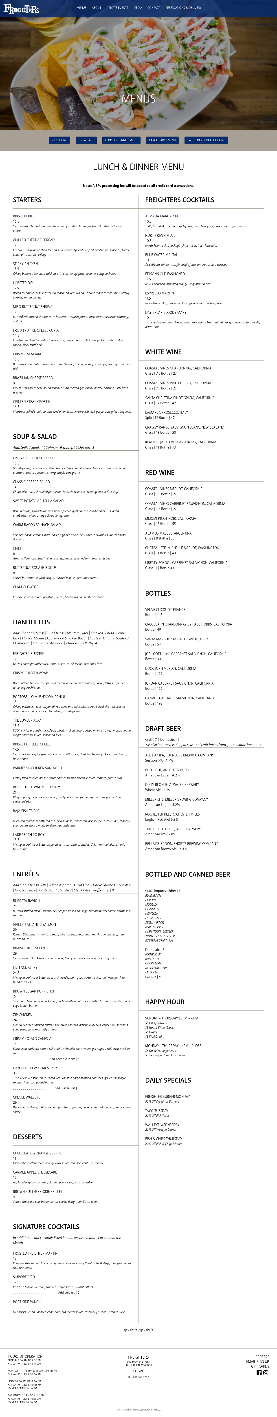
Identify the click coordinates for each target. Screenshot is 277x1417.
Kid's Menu (59, 140)
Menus (81, 7)
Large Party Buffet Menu (206, 140)
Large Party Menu (162, 140)
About (96, 7)
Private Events (117, 7)
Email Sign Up (257, 1361)
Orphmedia (155, 1410)
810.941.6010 (141, 1377)
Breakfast (86, 140)
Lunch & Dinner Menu (121, 140)
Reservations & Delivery (183, 7)
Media (138, 7)
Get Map (138, 1371)
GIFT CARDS (260, 1366)
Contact (153, 7)
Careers (262, 1357)
